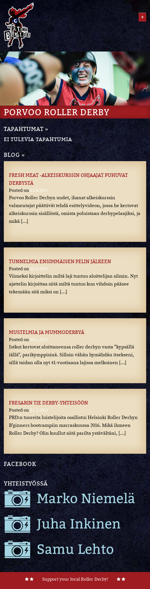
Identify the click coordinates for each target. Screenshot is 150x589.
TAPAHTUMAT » (26, 129)
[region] (75, 78)
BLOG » (14, 155)
